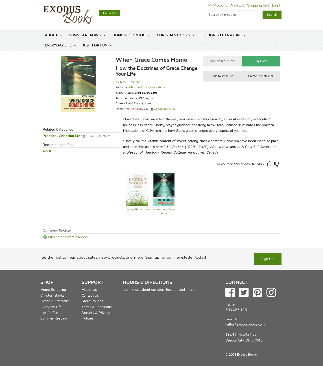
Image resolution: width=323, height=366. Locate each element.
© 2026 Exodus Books (241, 355)
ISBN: (142, 93)
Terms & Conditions (97, 306)
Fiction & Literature (221, 35)
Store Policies (92, 301)
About (51, 35)
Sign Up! (267, 258)
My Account (217, 5)
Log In (277, 5)
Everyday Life (58, 45)
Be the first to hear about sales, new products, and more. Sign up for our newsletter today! (123, 257)
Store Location (109, 13)
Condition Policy (164, 109)
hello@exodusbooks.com (245, 324)
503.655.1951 (237, 309)
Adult (47, 151)
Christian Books (173, 35)
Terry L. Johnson (130, 82)
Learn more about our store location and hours (158, 289)
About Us (89, 289)
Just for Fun (95, 45)
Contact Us (90, 295)
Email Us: (231, 319)
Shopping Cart (258, 5)
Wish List (236, 5)
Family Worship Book (137, 209)
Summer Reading (85, 35)
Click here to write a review (68, 237)
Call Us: (230, 305)
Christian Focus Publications (147, 87)
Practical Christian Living (76, 135)
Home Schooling (129, 35)
